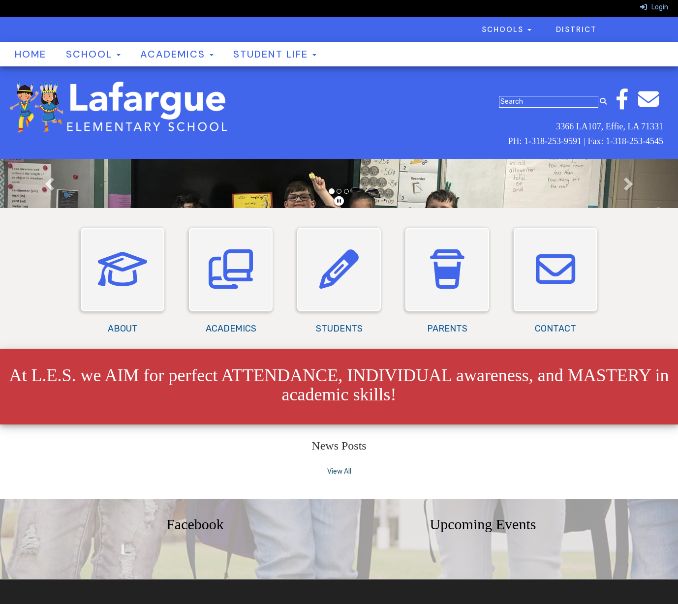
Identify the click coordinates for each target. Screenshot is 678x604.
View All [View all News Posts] (339, 471)
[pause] (339, 201)
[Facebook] (627, 104)
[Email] (653, 104)
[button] (51, 183)
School (93, 54)
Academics (177, 54)
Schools (506, 29)
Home (30, 54)
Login (654, 7)
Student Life (274, 54)
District (576, 29)
